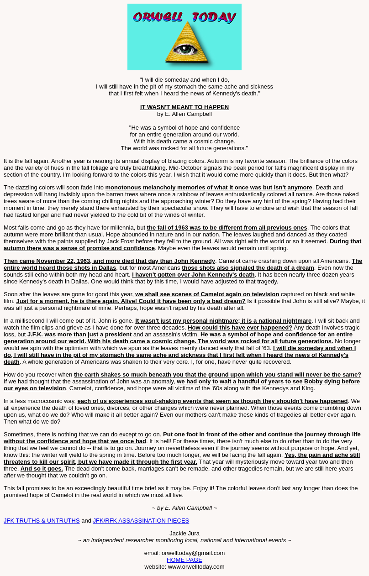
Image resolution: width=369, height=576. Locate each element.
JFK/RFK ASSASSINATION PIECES (141, 520)
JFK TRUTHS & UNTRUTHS (42, 520)
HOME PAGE (184, 559)
